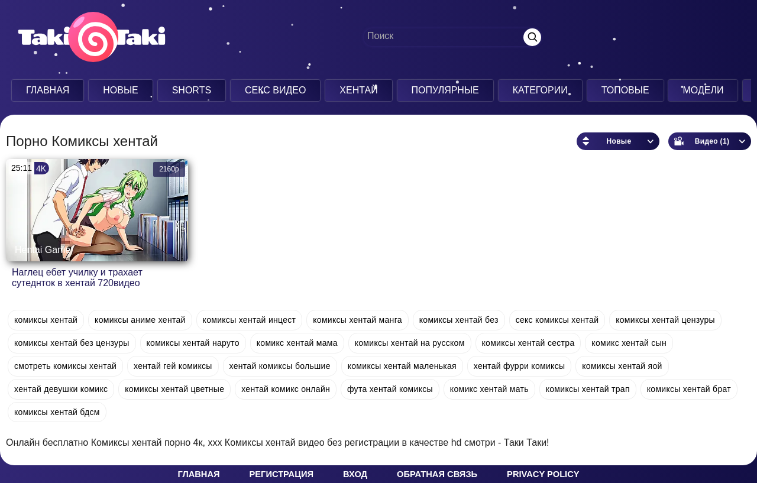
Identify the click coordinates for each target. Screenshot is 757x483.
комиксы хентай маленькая (402, 366)
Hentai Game (42, 250)
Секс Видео (275, 90)
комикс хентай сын (629, 343)
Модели (702, 90)
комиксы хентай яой (622, 366)
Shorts (191, 90)
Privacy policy (543, 474)
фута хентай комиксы (390, 389)
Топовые (625, 90)
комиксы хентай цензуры (665, 320)
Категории (540, 90)
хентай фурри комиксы (519, 366)
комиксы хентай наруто (193, 343)
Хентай (358, 90)
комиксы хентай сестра (528, 343)
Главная (47, 90)
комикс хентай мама (297, 343)
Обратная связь (437, 474)
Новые (120, 90)
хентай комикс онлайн (285, 389)
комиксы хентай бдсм (57, 412)
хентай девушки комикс (61, 389)
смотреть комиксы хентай (65, 366)
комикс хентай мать (489, 389)
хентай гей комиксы (173, 366)
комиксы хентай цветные (174, 389)
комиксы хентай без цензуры (72, 343)
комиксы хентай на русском (410, 343)
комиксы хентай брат (689, 389)
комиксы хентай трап (588, 389)
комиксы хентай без (459, 320)
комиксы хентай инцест (249, 320)
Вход (355, 474)
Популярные (445, 90)
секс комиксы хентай (557, 320)
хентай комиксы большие (280, 366)
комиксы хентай (45, 320)
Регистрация (281, 474)
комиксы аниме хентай (140, 320)
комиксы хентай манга (357, 320)
